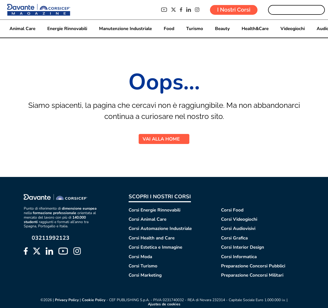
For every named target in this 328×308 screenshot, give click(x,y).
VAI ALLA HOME (164, 139)
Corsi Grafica (234, 238)
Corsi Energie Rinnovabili (154, 210)
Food (169, 29)
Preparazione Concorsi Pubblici (253, 266)
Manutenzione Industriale (125, 29)
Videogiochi (292, 29)
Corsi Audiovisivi (238, 228)
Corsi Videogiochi (239, 219)
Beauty (222, 29)
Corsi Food (232, 210)
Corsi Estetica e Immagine (155, 247)
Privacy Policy (67, 299)
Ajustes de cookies (164, 304)
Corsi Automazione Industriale (160, 228)
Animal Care (22, 29)
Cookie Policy (93, 299)
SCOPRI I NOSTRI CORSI (160, 196)
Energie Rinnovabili (67, 29)
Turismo (194, 29)
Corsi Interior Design (242, 247)
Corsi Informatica (239, 257)
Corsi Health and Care (152, 238)
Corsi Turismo (143, 266)
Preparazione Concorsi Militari (252, 275)
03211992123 (50, 238)
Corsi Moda (140, 257)
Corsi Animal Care (147, 219)
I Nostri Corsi (233, 9)
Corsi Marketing (145, 275)
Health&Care (255, 29)
